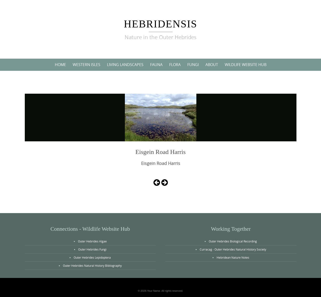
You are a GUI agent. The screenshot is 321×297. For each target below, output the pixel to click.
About (211, 64)
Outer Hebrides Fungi (92, 249)
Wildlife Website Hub (245, 64)
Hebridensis (160, 24)
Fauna (156, 64)
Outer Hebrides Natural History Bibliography (92, 265)
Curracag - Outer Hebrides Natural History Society (233, 249)
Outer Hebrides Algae (92, 241)
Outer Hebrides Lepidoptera (92, 257)
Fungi (193, 64)
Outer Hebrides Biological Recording (233, 241)
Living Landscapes (125, 64)
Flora (175, 64)
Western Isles (86, 64)
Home (60, 64)
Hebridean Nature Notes (233, 257)
